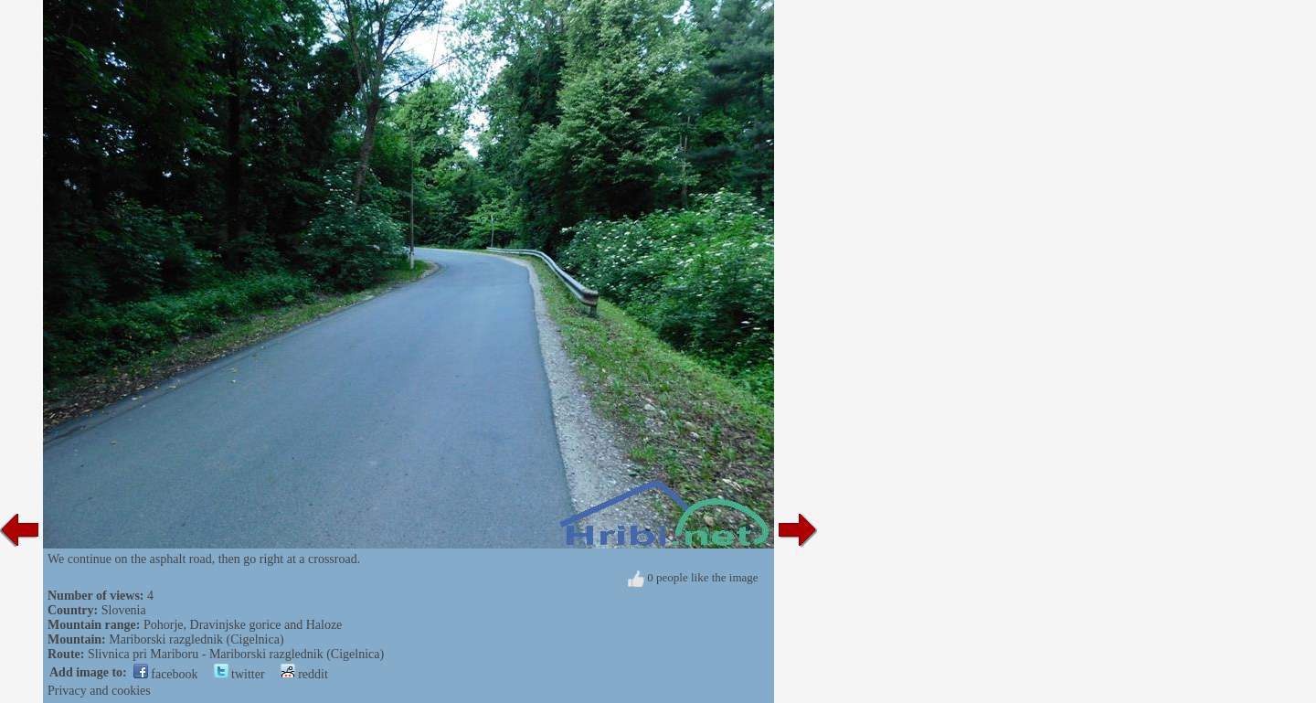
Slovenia (123, 610)
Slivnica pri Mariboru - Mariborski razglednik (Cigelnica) (236, 654)
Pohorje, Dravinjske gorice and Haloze (242, 625)
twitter (239, 674)
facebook (165, 674)
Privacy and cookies (99, 691)
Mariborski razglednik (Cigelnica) (196, 639)
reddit (304, 674)
